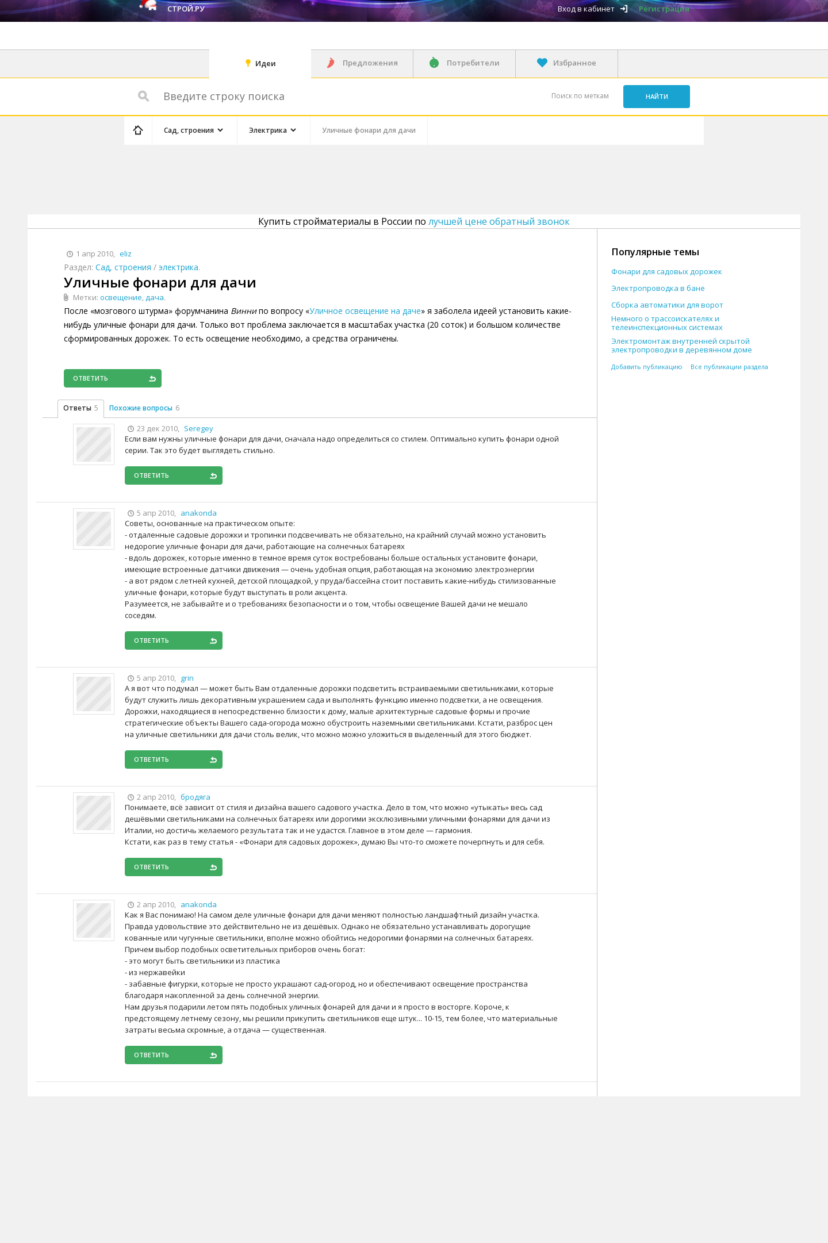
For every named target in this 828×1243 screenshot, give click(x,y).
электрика (178, 267)
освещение (121, 297)
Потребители (473, 62)
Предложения (370, 62)
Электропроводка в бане (658, 288)
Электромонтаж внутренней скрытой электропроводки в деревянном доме (681, 345)
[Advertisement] (341, 178)
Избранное (574, 62)
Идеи (265, 63)
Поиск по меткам (580, 96)
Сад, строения (123, 267)
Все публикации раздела (729, 366)
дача (154, 297)
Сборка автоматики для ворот (667, 305)
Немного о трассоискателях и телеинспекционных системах (667, 323)
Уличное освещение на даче (365, 310)
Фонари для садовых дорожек (666, 271)
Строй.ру (185, 8)
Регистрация (664, 8)
